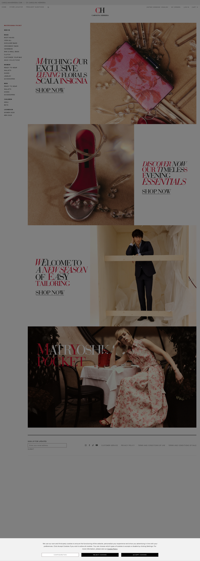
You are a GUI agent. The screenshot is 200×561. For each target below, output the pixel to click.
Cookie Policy (112, 549)
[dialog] (100, 549)
